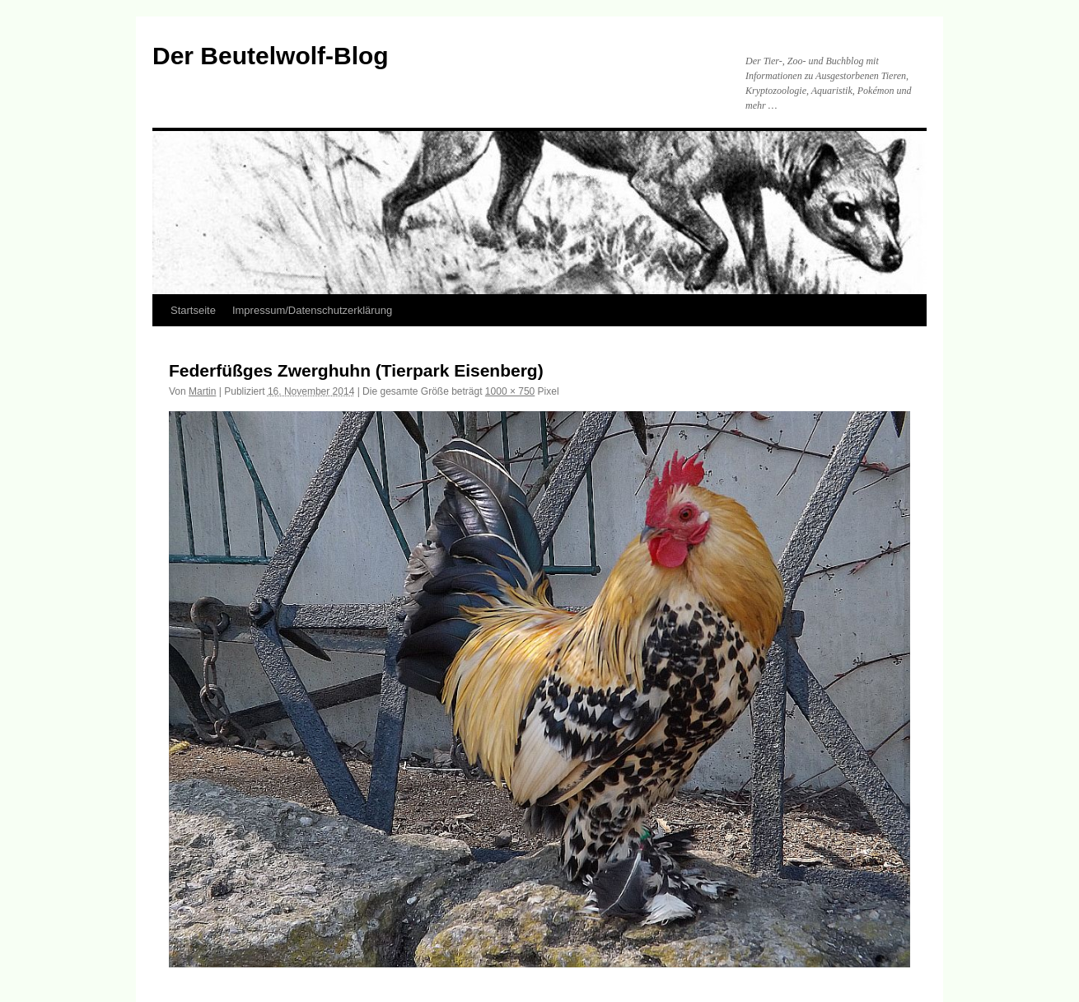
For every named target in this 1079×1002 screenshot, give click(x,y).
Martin (202, 391)
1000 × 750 (510, 391)
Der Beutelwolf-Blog (270, 55)
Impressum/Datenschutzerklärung (312, 310)
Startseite (193, 310)
